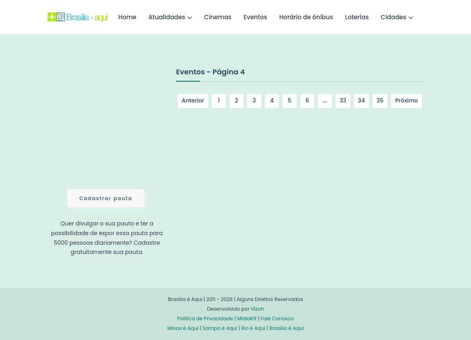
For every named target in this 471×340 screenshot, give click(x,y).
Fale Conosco (277, 318)
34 (361, 100)
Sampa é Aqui (220, 328)
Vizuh (257, 308)
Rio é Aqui (253, 328)
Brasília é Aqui (286, 328)
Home (127, 17)
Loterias (357, 17)
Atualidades (166, 17)
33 (343, 100)
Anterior (193, 100)
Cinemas (217, 17)
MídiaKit (246, 318)
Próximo (406, 100)
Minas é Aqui (183, 328)
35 (380, 100)
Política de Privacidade (205, 318)
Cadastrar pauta (106, 198)
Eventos (255, 17)
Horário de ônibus (306, 17)
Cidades (393, 17)
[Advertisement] (107, 126)
